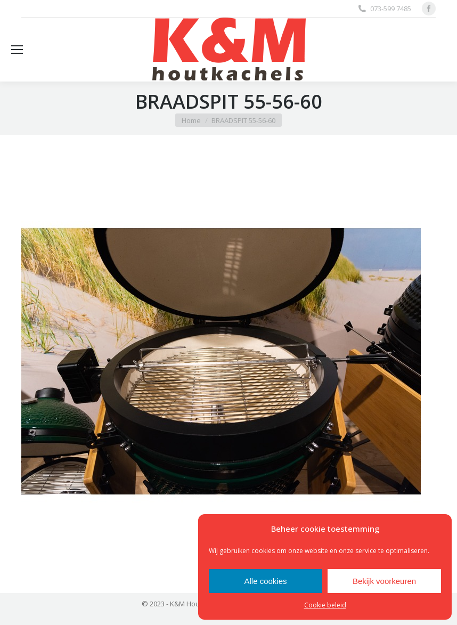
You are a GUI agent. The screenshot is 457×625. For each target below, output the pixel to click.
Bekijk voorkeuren (384, 581)
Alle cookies (265, 581)
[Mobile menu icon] (17, 49)
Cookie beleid (325, 605)
